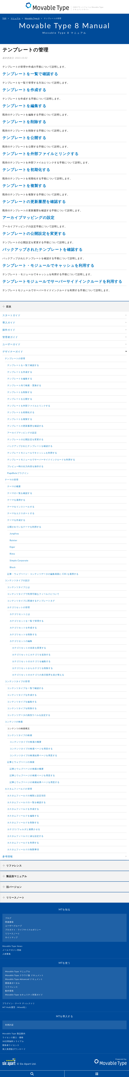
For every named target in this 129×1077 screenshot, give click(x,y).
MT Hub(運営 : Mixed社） (16, 1007)
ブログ (8, 918)
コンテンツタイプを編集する (22, 701)
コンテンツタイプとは (18, 587)
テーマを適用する (16, 500)
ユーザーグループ (13, 926)
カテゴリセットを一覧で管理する (27, 621)
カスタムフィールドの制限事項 (23, 849)
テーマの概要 (14, 486)
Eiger (12, 547)
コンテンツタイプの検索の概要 (25, 742)
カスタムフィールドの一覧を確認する (26, 802)
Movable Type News (13, 946)
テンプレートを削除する (24, 121)
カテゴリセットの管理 (18, 607)
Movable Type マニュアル (17, 971)
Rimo (12, 553)
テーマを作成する (16, 520)
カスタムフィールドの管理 (18, 788)
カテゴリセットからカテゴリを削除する (32, 668)
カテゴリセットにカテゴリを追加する (31, 654)
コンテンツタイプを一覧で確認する (25, 688)
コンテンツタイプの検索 (19, 735)
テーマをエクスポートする (21, 513)
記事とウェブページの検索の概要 (27, 768)
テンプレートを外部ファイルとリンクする (40, 153)
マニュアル (15, 18)
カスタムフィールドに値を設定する (25, 836)
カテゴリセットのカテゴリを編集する (31, 661)
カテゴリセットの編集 (21, 641)
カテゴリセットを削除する (23, 634)
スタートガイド (11, 315)
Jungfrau (14, 533)
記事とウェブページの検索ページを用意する (32, 775)
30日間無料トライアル (14, 1041)
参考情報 (7, 856)
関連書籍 (9, 922)
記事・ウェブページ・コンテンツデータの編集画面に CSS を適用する (43, 574)
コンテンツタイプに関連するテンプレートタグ (31, 600)
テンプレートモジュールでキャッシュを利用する (32, 452)
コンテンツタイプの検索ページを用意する (31, 748)
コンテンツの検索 (14, 721)
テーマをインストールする (21, 506)
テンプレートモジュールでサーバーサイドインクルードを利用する (62, 281)
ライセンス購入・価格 (14, 1037)
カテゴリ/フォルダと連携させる (23, 829)
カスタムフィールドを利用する (23, 842)
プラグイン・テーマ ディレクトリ (19, 1003)
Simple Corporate (19, 560)
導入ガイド (8, 322)
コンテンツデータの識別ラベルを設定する (28, 715)
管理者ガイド (10, 337)
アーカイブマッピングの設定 (28, 217)
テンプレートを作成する (24, 89)
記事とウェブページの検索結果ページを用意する (35, 782)
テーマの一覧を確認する (19, 493)
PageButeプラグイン (18, 473)
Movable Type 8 (32, 18)
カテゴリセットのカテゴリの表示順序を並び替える (38, 674)
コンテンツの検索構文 (18, 728)
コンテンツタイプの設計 (17, 580)
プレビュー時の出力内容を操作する (25, 466)
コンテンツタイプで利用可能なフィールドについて (33, 594)
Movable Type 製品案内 (15, 1033)
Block (13, 567)
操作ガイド (8, 329)
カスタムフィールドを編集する (23, 815)
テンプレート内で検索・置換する (24, 385)
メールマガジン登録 (13, 950)
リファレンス (11, 987)
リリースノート (12, 933)
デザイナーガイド (12, 351)
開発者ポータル (12, 983)
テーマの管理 (11, 479)
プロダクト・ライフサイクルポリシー (23, 929)
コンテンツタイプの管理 (17, 681)
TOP (4, 18)
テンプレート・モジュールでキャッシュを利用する (48, 265)
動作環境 (9, 991)
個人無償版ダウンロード (15, 1049)
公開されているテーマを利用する (24, 527)
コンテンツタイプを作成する (22, 695)
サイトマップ (11, 937)
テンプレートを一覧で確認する (30, 73)
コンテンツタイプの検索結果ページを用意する (33, 755)
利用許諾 (9, 1025)
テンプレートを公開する (24, 137)
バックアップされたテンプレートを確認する (42, 249)
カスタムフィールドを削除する (23, 822)
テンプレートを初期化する (26, 169)
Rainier (13, 540)
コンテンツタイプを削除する (22, 708)
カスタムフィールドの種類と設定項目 (26, 795)
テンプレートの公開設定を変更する (34, 233)
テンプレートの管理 (15, 358)
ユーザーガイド (11, 344)
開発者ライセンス (12, 1045)
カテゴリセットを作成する (23, 627)
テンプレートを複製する (24, 185)
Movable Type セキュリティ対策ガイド (24, 994)
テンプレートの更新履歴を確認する (34, 201)
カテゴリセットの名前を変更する (29, 647)
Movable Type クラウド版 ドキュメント (24, 975)
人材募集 (7, 954)
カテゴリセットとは (20, 614)
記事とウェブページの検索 (21, 762)
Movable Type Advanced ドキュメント (24, 979)
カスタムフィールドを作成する (23, 809)
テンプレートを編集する (24, 105)
